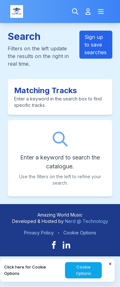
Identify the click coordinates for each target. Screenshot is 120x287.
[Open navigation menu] (101, 11)
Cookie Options (79, 232)
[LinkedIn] (66, 245)
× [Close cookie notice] (110, 263)
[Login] (88, 11)
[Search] (75, 11)
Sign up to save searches (95, 44)
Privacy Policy (39, 232)
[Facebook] (54, 245)
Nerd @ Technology (86, 221)
